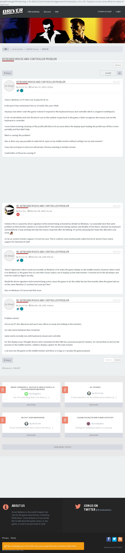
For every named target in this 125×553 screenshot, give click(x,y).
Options (108, 360)
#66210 (116, 300)
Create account (104, 11)
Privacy (5, 538)
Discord (47, 11)
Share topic (108, 74)
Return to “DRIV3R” (11, 368)
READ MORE (31, 405)
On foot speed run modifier (32, 418)
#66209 (116, 251)
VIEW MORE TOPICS (62, 447)
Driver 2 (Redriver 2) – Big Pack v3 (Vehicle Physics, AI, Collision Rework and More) (33, 388)
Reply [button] (7, 73)
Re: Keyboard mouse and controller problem (42, 205)
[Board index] (5, 49)
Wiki (57, 11)
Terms (13, 538)
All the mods (95, 387)
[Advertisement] (62, 180)
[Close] (81, 545)
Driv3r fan (23, 87)
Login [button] (118, 11)
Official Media (33, 11)
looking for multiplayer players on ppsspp (95, 418)
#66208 (116, 205)
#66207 (116, 81)
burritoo (22, 211)
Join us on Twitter (97, 507)
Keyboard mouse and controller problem (29, 59)
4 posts (118, 65)
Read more (71, 546)
